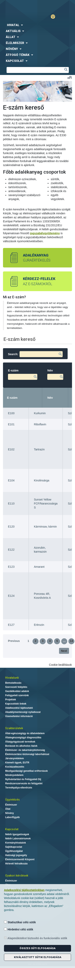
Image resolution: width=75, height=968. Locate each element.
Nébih (20, 6)
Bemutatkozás (13, 682)
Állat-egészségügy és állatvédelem (24, 733)
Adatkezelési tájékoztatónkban (24, 890)
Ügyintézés (12, 799)
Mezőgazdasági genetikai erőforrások (26, 771)
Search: (35, 354)
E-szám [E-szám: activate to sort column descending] (12, 397)
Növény (9, 813)
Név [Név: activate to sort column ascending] (50, 397)
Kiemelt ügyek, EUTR (17, 762)
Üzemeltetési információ (19, 716)
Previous (14, 640)
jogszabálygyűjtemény (45, 233)
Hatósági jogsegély (16, 855)
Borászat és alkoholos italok (21, 745)
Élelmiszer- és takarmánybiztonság (25, 750)
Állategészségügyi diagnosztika (23, 737)
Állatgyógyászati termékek (20, 741)
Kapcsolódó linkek (15, 703)
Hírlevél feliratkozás (16, 863)
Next (64, 650)
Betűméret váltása (69, 77)
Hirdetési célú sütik (18, 929)
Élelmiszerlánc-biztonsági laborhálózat (27, 754)
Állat (7, 809)
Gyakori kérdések (16, 875)
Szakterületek (14, 728)
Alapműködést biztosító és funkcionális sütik (35, 938)
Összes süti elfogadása (37, 948)
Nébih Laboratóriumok (18, 838)
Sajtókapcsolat (13, 847)
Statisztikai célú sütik (20, 922)
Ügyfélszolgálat (14, 851)
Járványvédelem (14, 758)
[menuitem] (37, 25)
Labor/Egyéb (12, 817)
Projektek (10, 699)
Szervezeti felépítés (16, 687)
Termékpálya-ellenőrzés (18, 787)
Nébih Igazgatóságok (17, 834)
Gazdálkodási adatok (17, 691)
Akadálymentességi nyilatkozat (22, 712)
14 (71, 640)
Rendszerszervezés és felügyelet (23, 783)
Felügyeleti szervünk (17, 695)
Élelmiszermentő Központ (20, 859)
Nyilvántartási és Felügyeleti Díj (23, 779)
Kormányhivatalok (15, 842)
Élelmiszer (11, 804)
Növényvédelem (14, 775)
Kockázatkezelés (14, 766)
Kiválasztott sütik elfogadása (37, 957)
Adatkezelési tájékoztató (19, 708)
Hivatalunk (12, 677)
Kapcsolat (11, 829)
